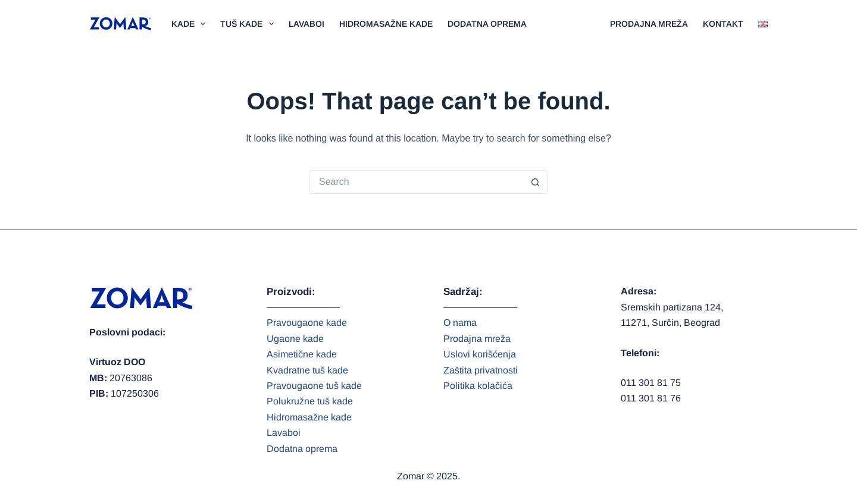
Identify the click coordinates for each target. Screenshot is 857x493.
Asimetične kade (302, 354)
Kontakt (723, 24)
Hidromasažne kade (386, 24)
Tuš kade (249, 24)
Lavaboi (306, 24)
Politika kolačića (477, 386)
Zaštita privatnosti (480, 370)
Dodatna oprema (487, 24)
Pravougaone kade (307, 323)
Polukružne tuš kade (310, 401)
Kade (191, 24)
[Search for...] (416, 182)
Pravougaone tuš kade (314, 386)
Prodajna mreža (649, 24)
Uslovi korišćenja (479, 354)
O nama (460, 323)
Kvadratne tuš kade (307, 370)
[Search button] (536, 182)
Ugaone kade (295, 339)
